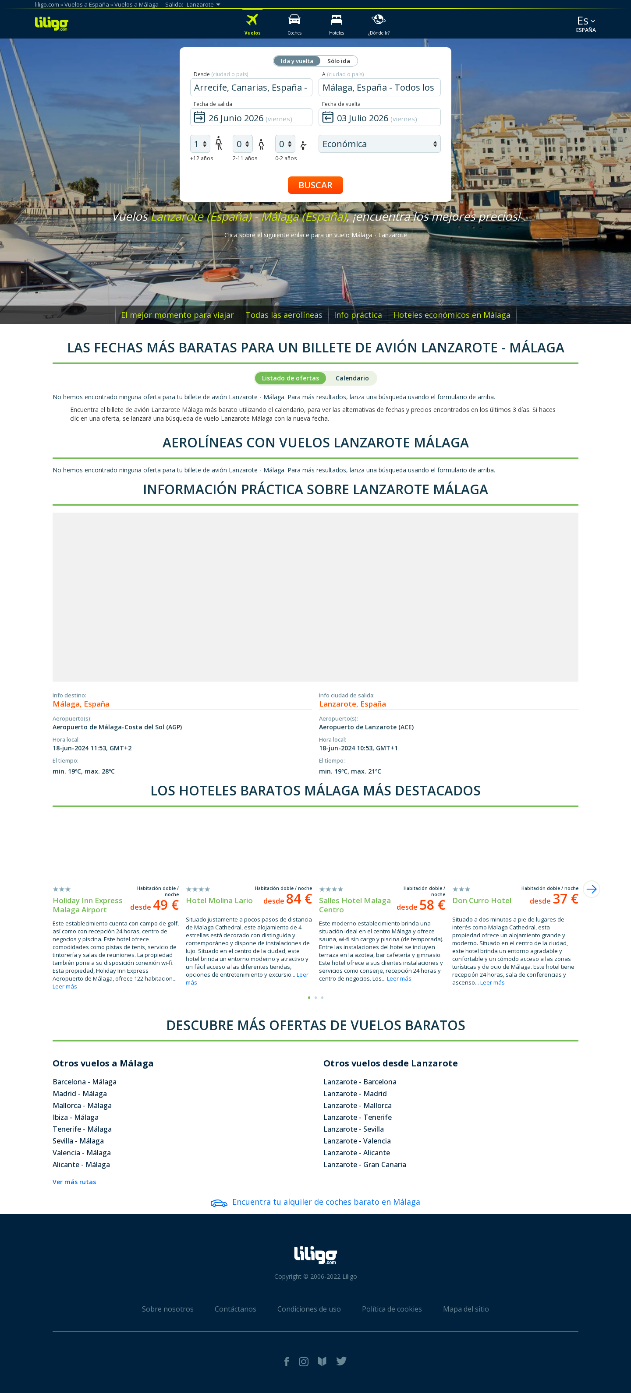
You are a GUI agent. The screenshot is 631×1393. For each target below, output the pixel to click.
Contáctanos (235, 1309)
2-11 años (245, 158)
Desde (221, 74)
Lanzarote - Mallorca (357, 1105)
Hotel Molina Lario (219, 900)
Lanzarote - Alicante (356, 1152)
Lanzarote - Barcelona (360, 1082)
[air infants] (285, 144)
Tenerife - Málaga (82, 1129)
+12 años (201, 158)
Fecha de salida (213, 104)
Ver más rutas (74, 1182)
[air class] (380, 144)
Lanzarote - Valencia (357, 1141)
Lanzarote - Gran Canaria (364, 1164)
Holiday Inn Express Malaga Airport (88, 905)
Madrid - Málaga (80, 1093)
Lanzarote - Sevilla (353, 1129)
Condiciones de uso (309, 1309)
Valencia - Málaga (82, 1152)
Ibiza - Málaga (76, 1117)
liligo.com (47, 4)
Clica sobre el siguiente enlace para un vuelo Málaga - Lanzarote (315, 235)
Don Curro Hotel (481, 900)
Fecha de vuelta (341, 104)
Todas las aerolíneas (284, 315)
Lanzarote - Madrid (355, 1093)
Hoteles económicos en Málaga (451, 315)
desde (154, 907)
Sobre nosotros (168, 1309)
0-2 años (286, 158)
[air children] (243, 144)
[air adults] (200, 144)
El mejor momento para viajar (177, 315)
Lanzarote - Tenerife (357, 1117)
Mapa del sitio (466, 1309)
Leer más (65, 986)
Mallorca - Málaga (82, 1105)
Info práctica (358, 315)
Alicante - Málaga (81, 1164)
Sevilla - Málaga (78, 1141)
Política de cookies (392, 1309)
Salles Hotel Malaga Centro (355, 905)
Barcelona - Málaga (85, 1082)
